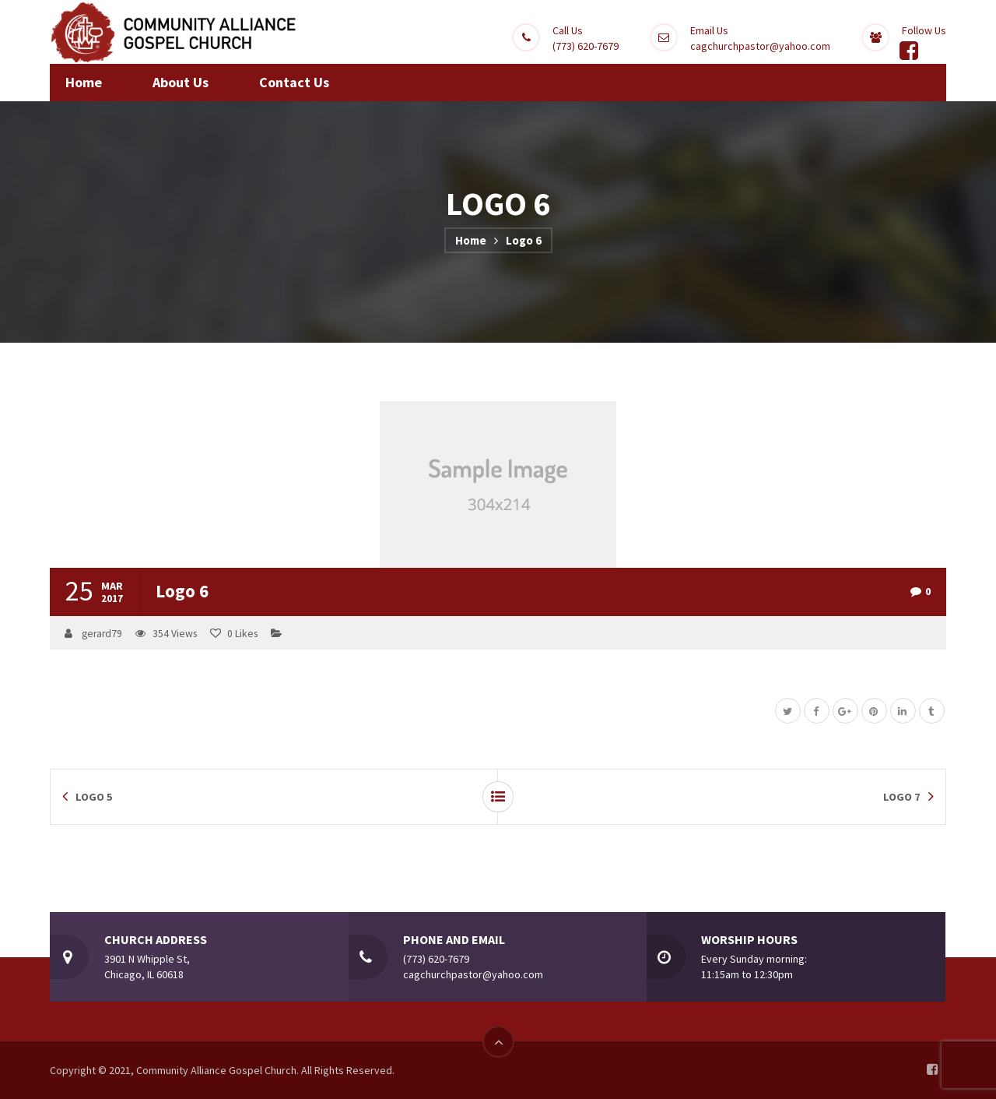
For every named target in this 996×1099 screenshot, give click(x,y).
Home (470, 240)
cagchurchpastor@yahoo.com (760, 46)
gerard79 (102, 633)
